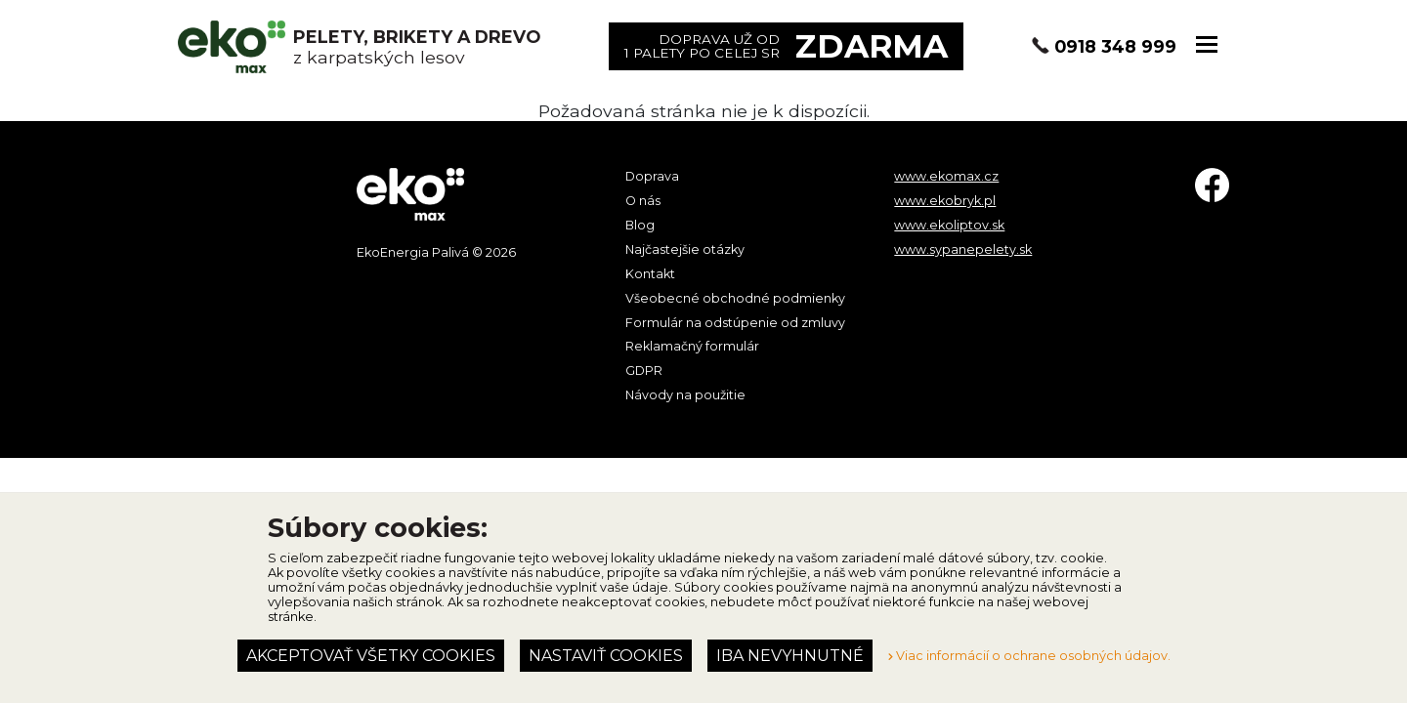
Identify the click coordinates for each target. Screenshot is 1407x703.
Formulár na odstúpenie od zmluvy (735, 322)
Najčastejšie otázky (685, 249)
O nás (643, 200)
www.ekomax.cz (946, 176)
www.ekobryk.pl (945, 200)
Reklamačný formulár (692, 346)
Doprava (652, 176)
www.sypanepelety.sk (963, 249)
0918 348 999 (1115, 46)
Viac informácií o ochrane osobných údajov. (1029, 655)
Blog (640, 225)
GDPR (643, 370)
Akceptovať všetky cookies (370, 655)
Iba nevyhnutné (790, 655)
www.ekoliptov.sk (949, 225)
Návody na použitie (685, 395)
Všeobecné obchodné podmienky (735, 298)
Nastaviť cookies (606, 655)
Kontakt (650, 274)
